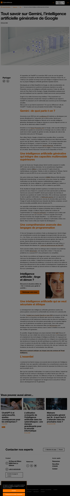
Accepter (14, 493)
